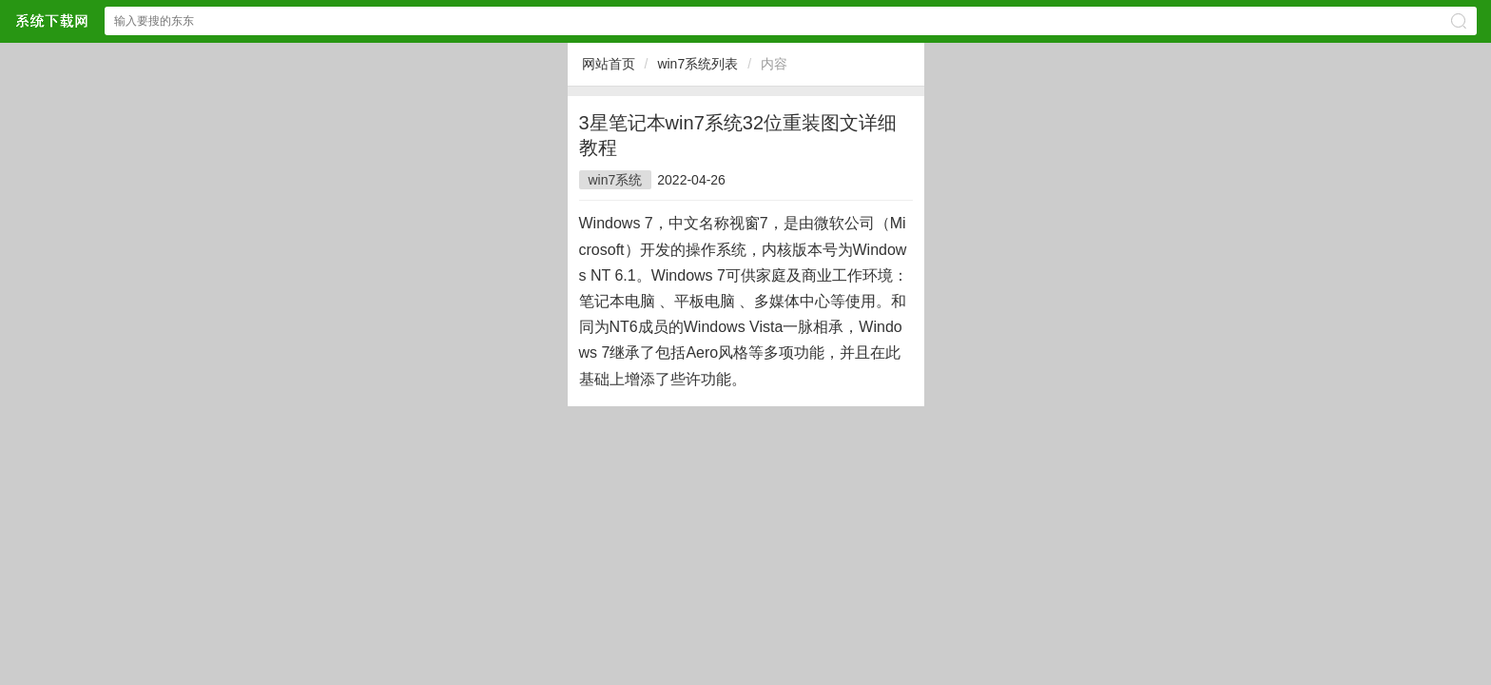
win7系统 (616, 179)
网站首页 (608, 63)
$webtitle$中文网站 (51, 20)
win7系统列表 (697, 63)
